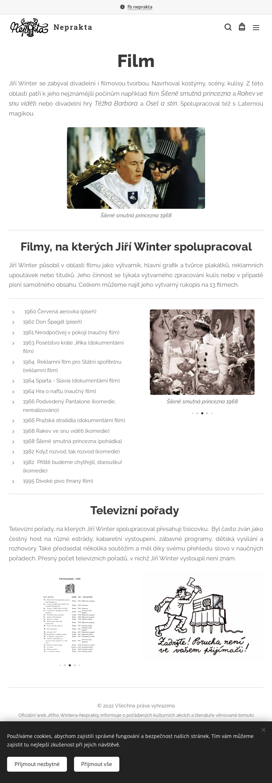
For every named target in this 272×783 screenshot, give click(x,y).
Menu (256, 27)
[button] (227, 27)
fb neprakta (140, 7)
